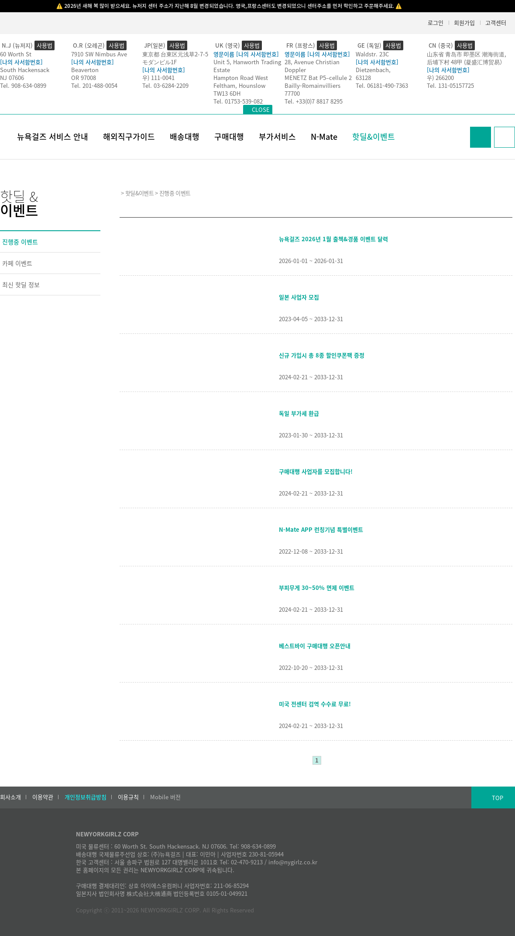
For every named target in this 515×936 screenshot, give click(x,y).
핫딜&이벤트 (373, 136)
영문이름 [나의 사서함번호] (246, 54)
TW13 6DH (226, 93)
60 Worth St (15, 54)
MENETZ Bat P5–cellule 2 (318, 77)
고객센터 (495, 22)
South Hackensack (24, 70)
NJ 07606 (12, 77)
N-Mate (324, 136)
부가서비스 (277, 136)
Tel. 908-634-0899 (23, 85)
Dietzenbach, (373, 70)
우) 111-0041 (158, 77)
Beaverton (85, 70)
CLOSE (261, 109)
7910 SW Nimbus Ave (99, 54)
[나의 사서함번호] (21, 62)
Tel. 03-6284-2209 (165, 85)
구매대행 (229, 136)
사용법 (44, 45)
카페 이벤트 (17, 263)
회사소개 (10, 797)
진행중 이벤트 (20, 241)
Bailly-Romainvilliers (312, 85)
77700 (292, 93)
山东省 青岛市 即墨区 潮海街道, (466, 54)
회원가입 (464, 22)
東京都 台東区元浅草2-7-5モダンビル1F (175, 58)
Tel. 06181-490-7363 (382, 85)
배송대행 (184, 136)
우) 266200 (440, 77)
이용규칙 (128, 797)
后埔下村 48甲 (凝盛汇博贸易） (466, 62)
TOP (497, 798)
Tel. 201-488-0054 (94, 85)
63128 (363, 77)
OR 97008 (83, 77)
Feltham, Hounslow (239, 85)
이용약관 (42, 797)
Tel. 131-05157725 (450, 85)
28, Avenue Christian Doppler (312, 66)
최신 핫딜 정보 (21, 284)
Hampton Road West (240, 77)
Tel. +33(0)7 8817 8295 (314, 101)
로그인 (435, 22)
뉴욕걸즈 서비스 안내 (52, 136)
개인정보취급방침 (85, 797)
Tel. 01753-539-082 (238, 101)
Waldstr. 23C (372, 54)
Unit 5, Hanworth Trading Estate (247, 66)
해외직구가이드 (129, 136)
